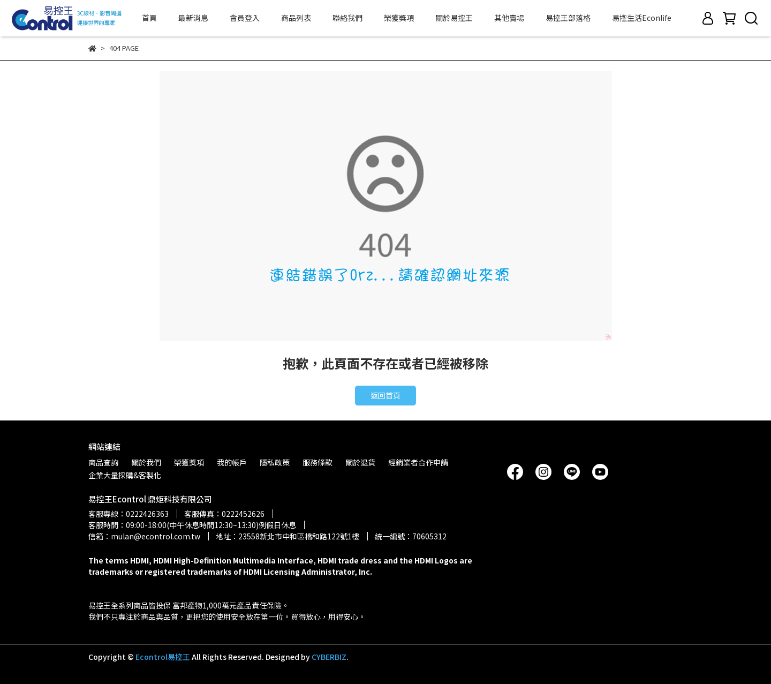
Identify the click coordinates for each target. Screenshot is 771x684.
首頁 (149, 17)
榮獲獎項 (399, 17)
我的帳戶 (232, 462)
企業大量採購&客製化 (124, 475)
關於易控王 (454, 17)
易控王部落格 (568, 17)
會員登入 (245, 17)
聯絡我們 (347, 17)
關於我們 (146, 462)
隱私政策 (275, 462)
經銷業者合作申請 (418, 462)
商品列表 (296, 17)
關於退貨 (360, 462)
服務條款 (317, 462)
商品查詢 (103, 462)
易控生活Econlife (641, 17)
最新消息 (193, 17)
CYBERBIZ (329, 656)
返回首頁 (385, 395)
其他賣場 (509, 17)
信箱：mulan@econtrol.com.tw (144, 536)
